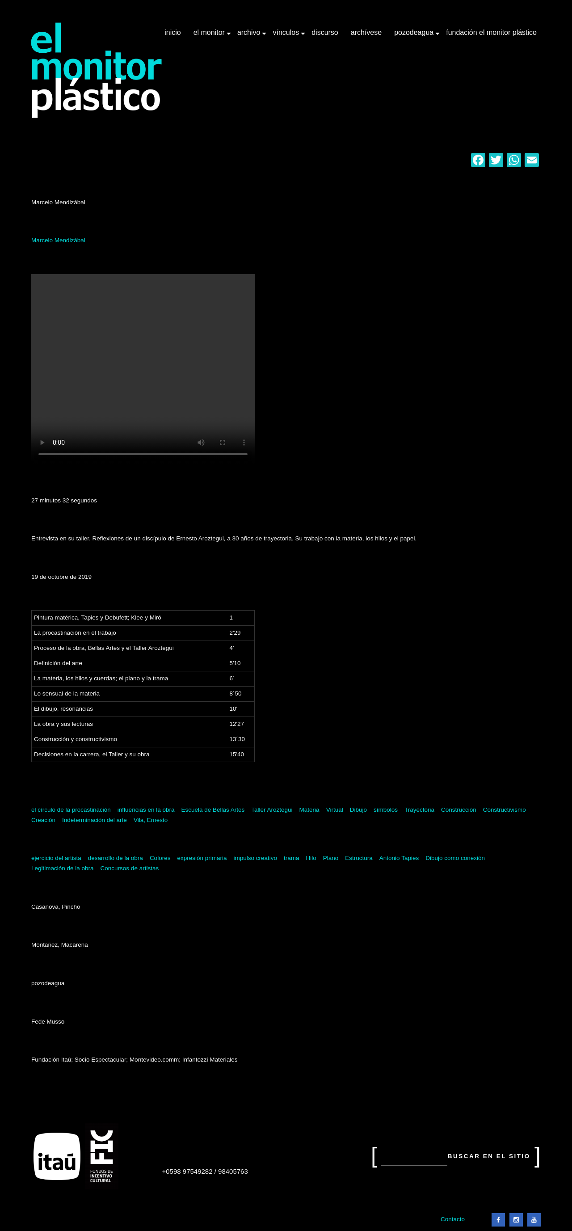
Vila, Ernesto (151, 820)
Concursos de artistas (130, 868)
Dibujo (358, 809)
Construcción (458, 809)
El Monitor (210, 36)
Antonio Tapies (399, 858)
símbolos (386, 809)
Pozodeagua (414, 36)
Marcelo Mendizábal (58, 240)
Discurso (324, 32)
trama (291, 858)
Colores (160, 858)
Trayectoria (419, 809)
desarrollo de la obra (115, 858)
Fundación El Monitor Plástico (491, 32)
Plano (331, 858)
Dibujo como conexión (455, 858)
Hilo (311, 858)
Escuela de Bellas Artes (212, 809)
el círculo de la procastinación (71, 809)
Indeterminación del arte (94, 820)
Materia (309, 809)
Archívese (366, 32)
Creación (43, 820)
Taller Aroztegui (271, 809)
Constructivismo (504, 809)
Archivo (249, 36)
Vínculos (287, 36)
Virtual (334, 809)
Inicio (172, 32)
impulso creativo (255, 858)
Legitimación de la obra (62, 868)
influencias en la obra (146, 809)
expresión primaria (202, 858)
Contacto (453, 1219)
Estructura (359, 858)
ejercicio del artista (56, 858)
